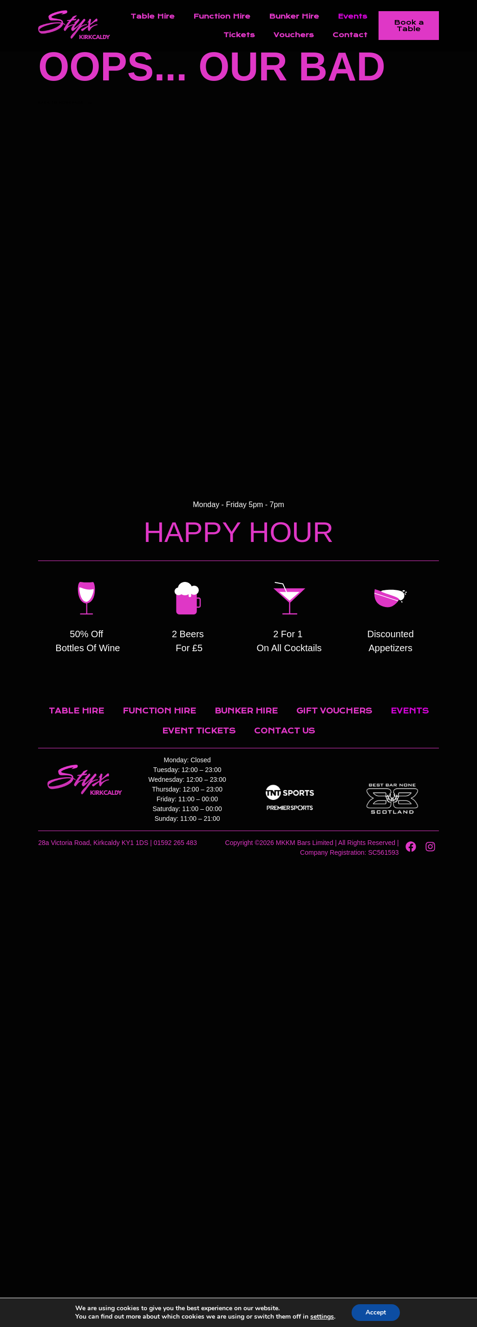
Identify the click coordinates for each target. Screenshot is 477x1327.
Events (352, 16)
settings (322, 1317)
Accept (376, 1312)
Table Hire (153, 16)
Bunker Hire (294, 16)
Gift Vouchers (334, 710)
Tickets (239, 35)
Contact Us (284, 730)
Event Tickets (198, 730)
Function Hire (221, 16)
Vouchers (294, 35)
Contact (350, 35)
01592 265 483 (175, 842)
